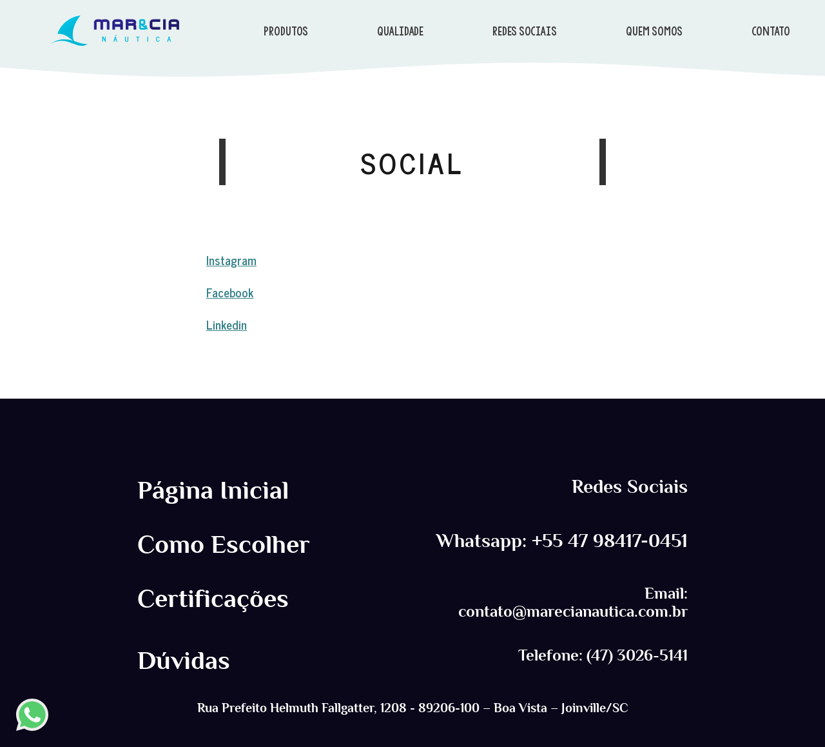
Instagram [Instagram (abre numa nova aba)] (231, 260)
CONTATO (771, 31)
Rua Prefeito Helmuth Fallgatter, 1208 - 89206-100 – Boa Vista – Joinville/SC (412, 708)
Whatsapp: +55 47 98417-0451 (562, 541)
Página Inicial (213, 490)
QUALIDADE (400, 31)
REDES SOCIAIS (524, 31)
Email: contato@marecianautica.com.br (573, 602)
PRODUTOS (286, 31)
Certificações (213, 598)
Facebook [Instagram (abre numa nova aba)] (229, 292)
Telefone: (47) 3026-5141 (603, 655)
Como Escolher (223, 544)
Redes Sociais (630, 486)
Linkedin (226, 324)
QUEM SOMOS (654, 31)
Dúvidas (183, 660)
